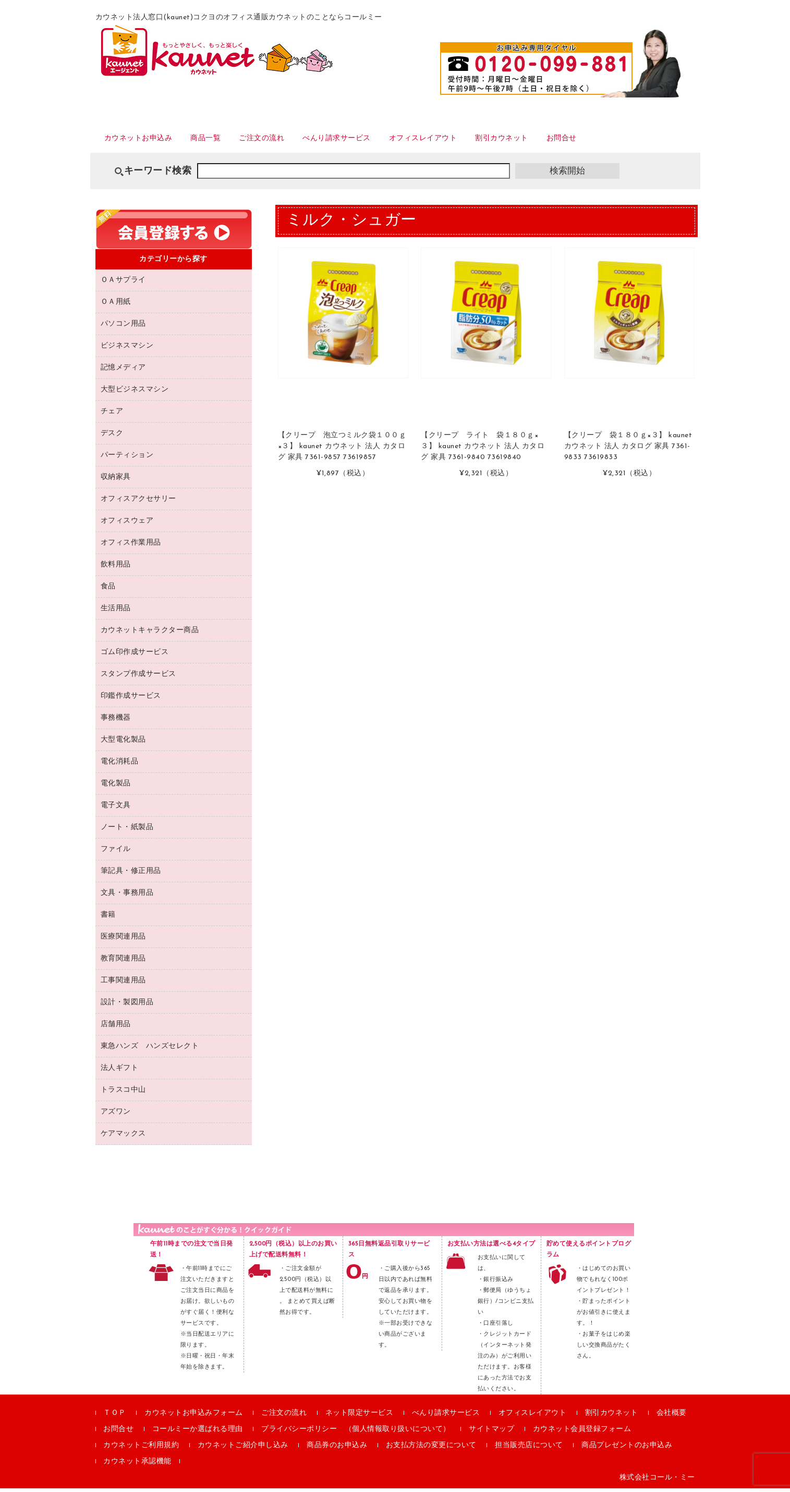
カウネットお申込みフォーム (193, 1417)
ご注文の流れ (288, 140)
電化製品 (116, 787)
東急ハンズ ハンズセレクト (150, 1050)
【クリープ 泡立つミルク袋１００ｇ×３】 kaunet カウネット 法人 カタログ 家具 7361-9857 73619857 (342, 450)
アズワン (116, 1115)
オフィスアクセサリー (138, 503)
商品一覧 (223, 140)
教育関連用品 (123, 962)
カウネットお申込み (145, 140)
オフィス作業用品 (131, 546)
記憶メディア (123, 371)
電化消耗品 (120, 765)
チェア (112, 415)
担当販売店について (529, 1449)
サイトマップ (491, 1433)
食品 (108, 590)
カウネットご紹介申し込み (243, 1449)
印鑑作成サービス (131, 700)
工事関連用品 (123, 984)
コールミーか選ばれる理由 (197, 1433)
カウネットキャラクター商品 (150, 634)
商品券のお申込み (337, 1449)
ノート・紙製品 (127, 831)
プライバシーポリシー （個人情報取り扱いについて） (356, 1433)
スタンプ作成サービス (138, 678)
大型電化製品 (123, 743)
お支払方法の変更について (431, 1449)
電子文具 (116, 809)
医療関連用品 (123, 940)
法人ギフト (120, 1072)
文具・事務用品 (127, 897)
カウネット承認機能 (137, 1465)
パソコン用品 (123, 327)
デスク (112, 437)
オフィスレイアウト (477, 140)
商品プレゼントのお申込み (626, 1449)
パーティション (127, 459)
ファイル (116, 853)
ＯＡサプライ (123, 284)
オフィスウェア (127, 524)
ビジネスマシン (127, 349)
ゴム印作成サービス (135, 656)
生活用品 (116, 612)
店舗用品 (116, 1028)
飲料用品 (116, 568)
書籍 (108, 918)
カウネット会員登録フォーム (582, 1433)
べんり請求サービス (376, 140)
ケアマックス (123, 1137)
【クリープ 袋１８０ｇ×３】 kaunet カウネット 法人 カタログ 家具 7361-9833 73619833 (628, 450)
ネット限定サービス (359, 1417)
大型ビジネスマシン (135, 393)
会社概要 (672, 1417)
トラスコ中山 (123, 1094)
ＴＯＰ (114, 1417)
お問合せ (638, 140)
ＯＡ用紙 (116, 306)
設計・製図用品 (127, 1006)
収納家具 (116, 481)
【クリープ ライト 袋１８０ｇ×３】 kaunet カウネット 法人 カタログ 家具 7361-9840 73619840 (482, 450)
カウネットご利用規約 (141, 1449)
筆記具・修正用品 (131, 875)
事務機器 (116, 721)
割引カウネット (569, 140)
